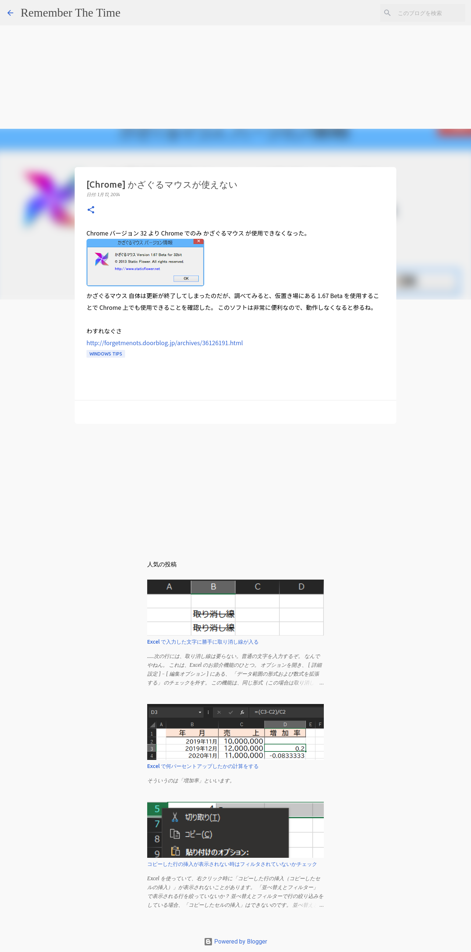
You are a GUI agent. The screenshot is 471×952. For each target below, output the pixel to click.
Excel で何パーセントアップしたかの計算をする (203, 766)
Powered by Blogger (235, 941)
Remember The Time (70, 12)
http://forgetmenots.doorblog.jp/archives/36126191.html (164, 342)
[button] (90, 210)
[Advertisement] (221, 51)
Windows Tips (105, 353)
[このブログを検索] (426, 13)
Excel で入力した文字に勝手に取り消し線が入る (203, 642)
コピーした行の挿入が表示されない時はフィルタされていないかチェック (232, 864)
